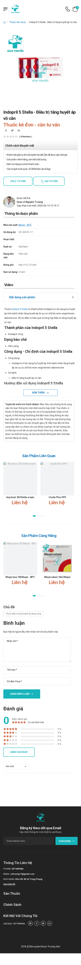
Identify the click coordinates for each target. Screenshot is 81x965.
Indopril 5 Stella (19, 309)
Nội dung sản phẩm (22, 297)
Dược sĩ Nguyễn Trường (30, 202)
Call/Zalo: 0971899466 (14, 923)
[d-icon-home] (4, 22)
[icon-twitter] (12, 130)
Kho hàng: (9, 879)
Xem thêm (38, 392)
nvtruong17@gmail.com (22, 874)
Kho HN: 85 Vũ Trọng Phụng (28, 879)
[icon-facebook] (5, 130)
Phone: (7, 869)
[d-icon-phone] (67, 9)
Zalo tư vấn (18, 181)
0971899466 (17, 869)
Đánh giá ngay (19, 752)
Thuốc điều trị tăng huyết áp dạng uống (23, 614)
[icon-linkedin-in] (18, 130)
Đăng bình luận (19, 694)
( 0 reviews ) (25, 137)
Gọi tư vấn (51, 181)
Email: (6, 874)
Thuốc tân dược (17, 22)
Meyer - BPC (25, 225)
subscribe (66, 841)
